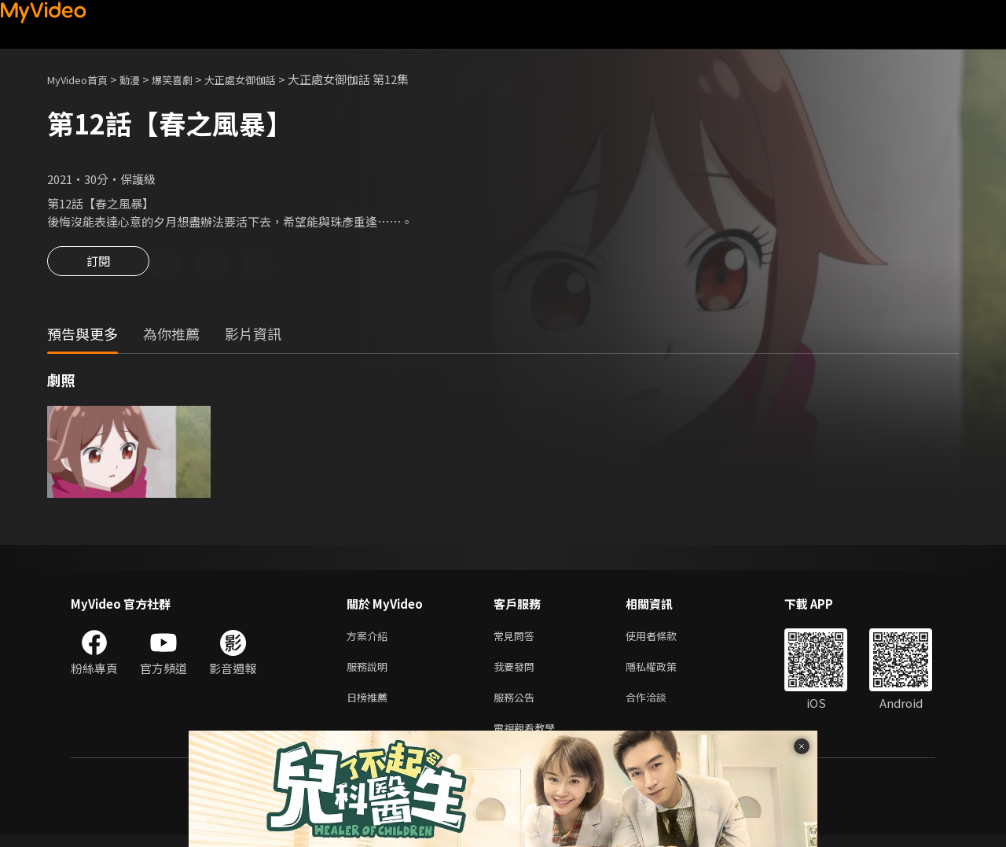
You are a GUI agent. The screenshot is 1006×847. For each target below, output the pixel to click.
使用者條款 (664, 639)
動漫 (142, 79)
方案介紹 (370, 639)
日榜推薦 (370, 705)
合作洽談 (658, 705)
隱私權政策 (664, 672)
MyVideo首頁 (83, 79)
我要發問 (517, 672)
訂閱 (98, 266)
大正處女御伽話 (266, 79)
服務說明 (370, 672)
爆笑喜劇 (189, 79)
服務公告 (517, 705)
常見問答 (517, 639)
